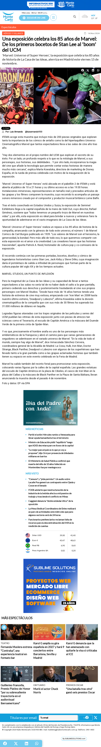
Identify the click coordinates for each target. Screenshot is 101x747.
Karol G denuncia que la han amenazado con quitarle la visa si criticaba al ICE (81, 649)
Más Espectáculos (16, 618)
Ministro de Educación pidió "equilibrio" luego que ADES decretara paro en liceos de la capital (50, 444)
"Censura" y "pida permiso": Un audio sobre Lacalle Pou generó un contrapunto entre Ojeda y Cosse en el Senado (51, 482)
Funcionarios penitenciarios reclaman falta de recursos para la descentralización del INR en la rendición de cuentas (51, 522)
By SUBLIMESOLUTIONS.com (74, 739)
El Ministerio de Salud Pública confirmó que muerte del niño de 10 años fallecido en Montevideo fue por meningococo (49, 464)
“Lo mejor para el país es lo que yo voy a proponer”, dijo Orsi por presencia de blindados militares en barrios (50, 453)
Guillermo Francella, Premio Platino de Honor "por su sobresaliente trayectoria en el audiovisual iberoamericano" (15, 694)
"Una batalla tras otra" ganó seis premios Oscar (80, 690)
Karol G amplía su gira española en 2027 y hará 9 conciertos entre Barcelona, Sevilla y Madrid (48, 650)
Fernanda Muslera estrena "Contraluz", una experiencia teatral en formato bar (16, 652)
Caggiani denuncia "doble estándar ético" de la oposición (50, 502)
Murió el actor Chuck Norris (45, 690)
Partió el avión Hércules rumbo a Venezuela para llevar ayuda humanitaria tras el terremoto (51, 436)
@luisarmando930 (33, 131)
